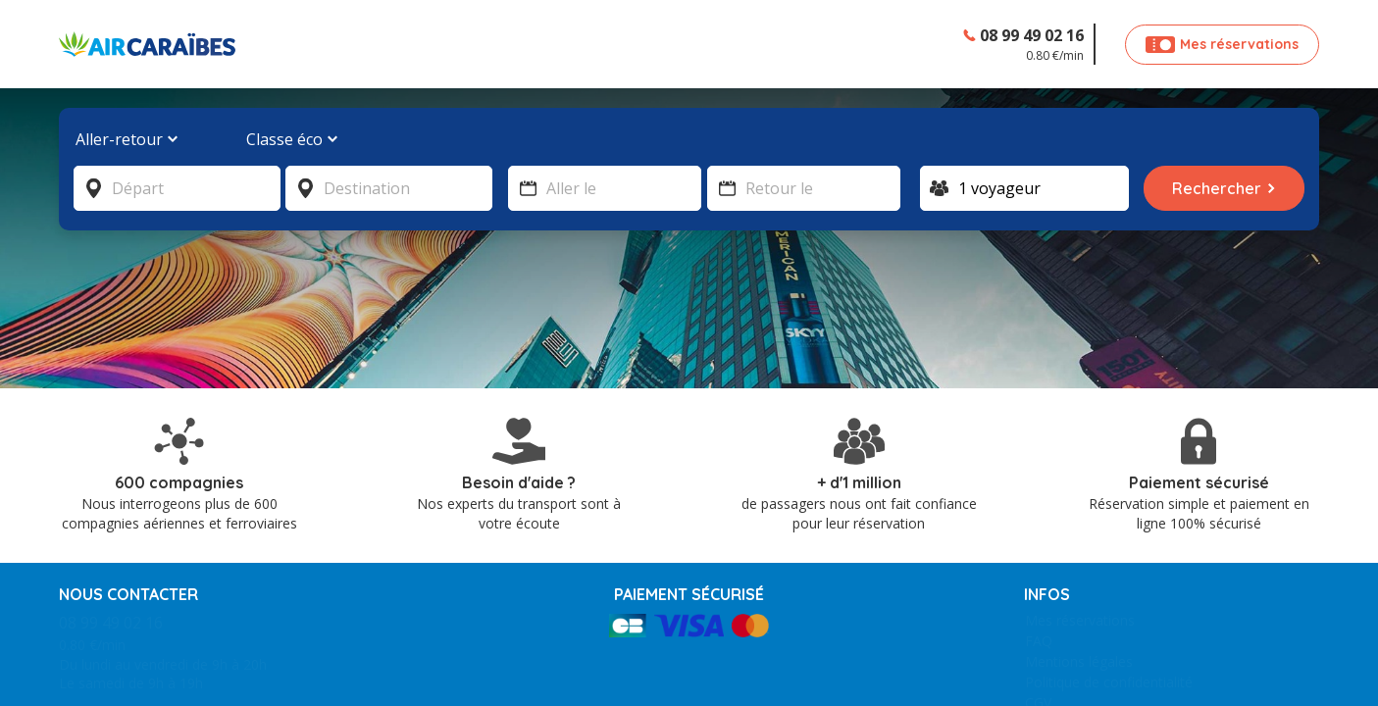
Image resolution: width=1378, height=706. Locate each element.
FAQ (1038, 565)
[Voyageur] (1024, 188)
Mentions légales (1079, 586)
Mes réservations (1080, 544)
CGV (1038, 627)
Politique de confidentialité (1109, 606)
